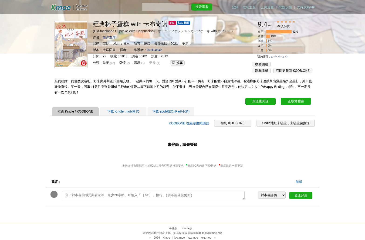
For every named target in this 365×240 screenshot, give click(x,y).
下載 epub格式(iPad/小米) (170, 111)
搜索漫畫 (201, 7)
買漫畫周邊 (260, 101)
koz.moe (206, 237)
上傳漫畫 (267, 7)
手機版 (173, 228)
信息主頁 (249, 7)
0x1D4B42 (154, 50)
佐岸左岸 (109, 37)
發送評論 (300, 195)
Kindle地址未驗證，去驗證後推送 (285, 123)
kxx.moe (179, 237)
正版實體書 (296, 101)
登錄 (235, 7)
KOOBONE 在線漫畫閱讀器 (189, 123)
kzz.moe (193, 237)
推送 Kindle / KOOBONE (75, 111)
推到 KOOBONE (233, 123)
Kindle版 (187, 228)
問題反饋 (285, 7)
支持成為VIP (306, 7)
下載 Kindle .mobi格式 (123, 111)
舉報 (299, 182)
